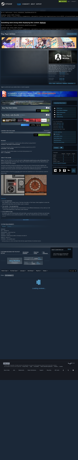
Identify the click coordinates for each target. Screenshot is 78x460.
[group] (39, 277)
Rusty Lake (61, 80)
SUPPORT (39, 4)
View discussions (57, 142)
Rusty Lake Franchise (19, 33)
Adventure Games (10, 33)
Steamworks (21, 450)
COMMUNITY (26, 4)
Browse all (47, 132)
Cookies (61, 446)
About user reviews (36, 254)
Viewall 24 (73, 172)
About (33, 4)
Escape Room (70, 85)
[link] (35, 127)
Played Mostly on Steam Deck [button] (46, 277)
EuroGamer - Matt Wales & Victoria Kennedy (10, 146)
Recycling (49, 450)
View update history (58, 138)
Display (44, 272)
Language (22, 272)
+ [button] (74, 85)
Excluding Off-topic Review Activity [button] (24, 277)
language (73, 1)
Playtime (38, 272)
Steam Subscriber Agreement (46, 446)
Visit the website (58, 133)
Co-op (50, 85)
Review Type (4, 272)
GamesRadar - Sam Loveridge (7, 150)
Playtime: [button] (35, 277)
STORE (19, 4)
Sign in (2, 88)
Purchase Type (13, 272)
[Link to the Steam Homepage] (8, 5)
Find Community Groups (59, 144)
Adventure (59, 125)
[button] (45, 112)
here (61, 256)
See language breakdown (25, 254)
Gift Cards (57, 450)
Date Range (30, 272)
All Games (3, 33)
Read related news (58, 140)
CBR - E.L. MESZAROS (5, 154)
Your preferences (45, 254)
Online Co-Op (59, 85)
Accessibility (36, 446)
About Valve (7, 450)
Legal (31, 446)
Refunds (56, 446)
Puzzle (54, 85)
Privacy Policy (25, 446)
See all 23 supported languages (59, 165)
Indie (63, 125)
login (69, 1)
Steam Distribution (32, 450)
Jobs (14, 450)
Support (41, 450)
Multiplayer (65, 85)
